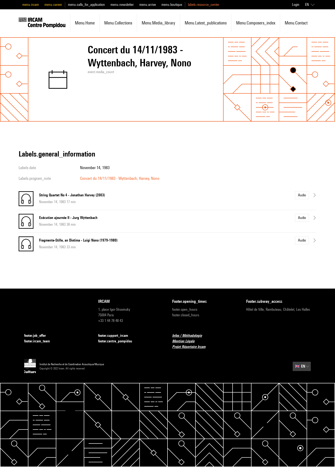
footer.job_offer (37, 335)
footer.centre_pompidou (118, 341)
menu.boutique (171, 4)
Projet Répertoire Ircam (191, 346)
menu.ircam (30, 4)
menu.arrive (147, 4)
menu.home (85, 22)
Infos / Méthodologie (190, 335)
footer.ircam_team (39, 341)
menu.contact (296, 22)
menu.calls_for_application (86, 4)
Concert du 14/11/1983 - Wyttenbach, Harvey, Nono (119, 178)
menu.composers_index (255, 22)
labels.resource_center (203, 4)
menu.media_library (158, 22)
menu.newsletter (122, 4)
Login (295, 4)
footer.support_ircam (116, 335)
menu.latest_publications (206, 22)
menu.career (53, 4)
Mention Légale (186, 341)
